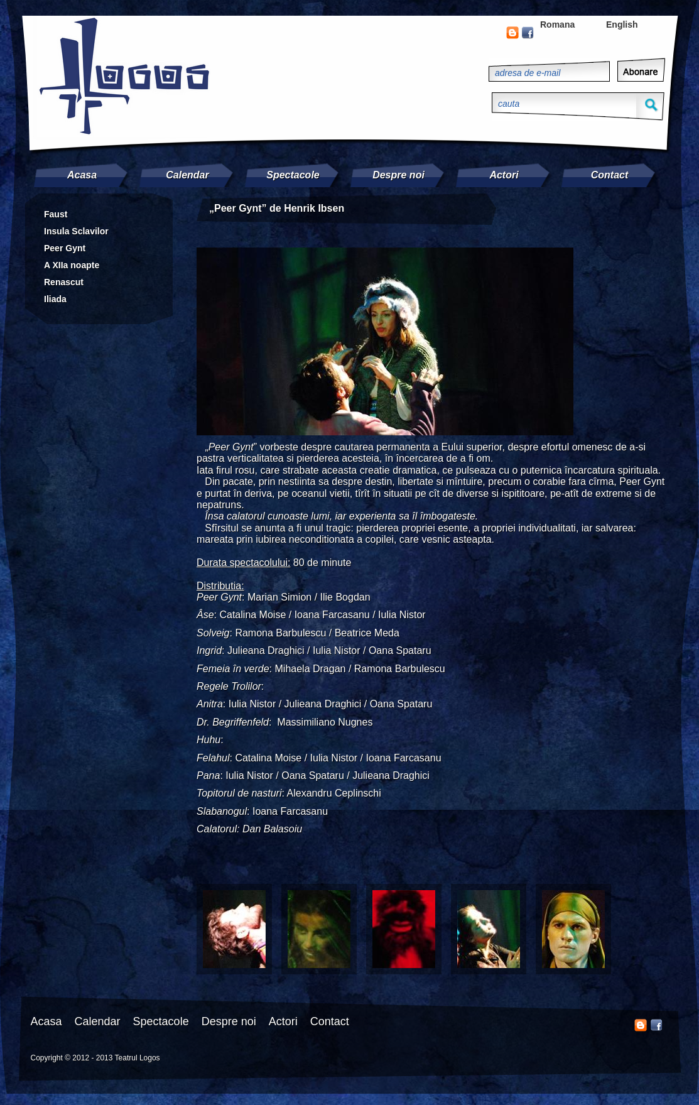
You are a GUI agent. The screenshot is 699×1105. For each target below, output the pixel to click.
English (622, 24)
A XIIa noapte (71, 265)
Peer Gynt (64, 248)
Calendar (187, 175)
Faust (55, 214)
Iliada (55, 299)
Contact (610, 175)
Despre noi (398, 175)
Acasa (82, 175)
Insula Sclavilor (76, 231)
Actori (503, 175)
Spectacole (292, 175)
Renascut (64, 282)
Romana (557, 24)
